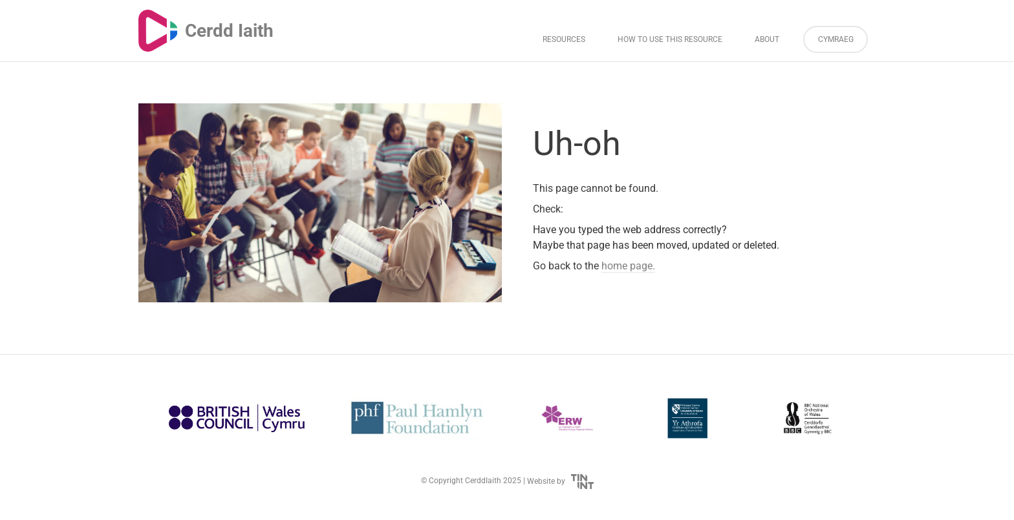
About (767, 39)
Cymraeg (836, 39)
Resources (564, 39)
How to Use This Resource (670, 39)
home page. (628, 266)
